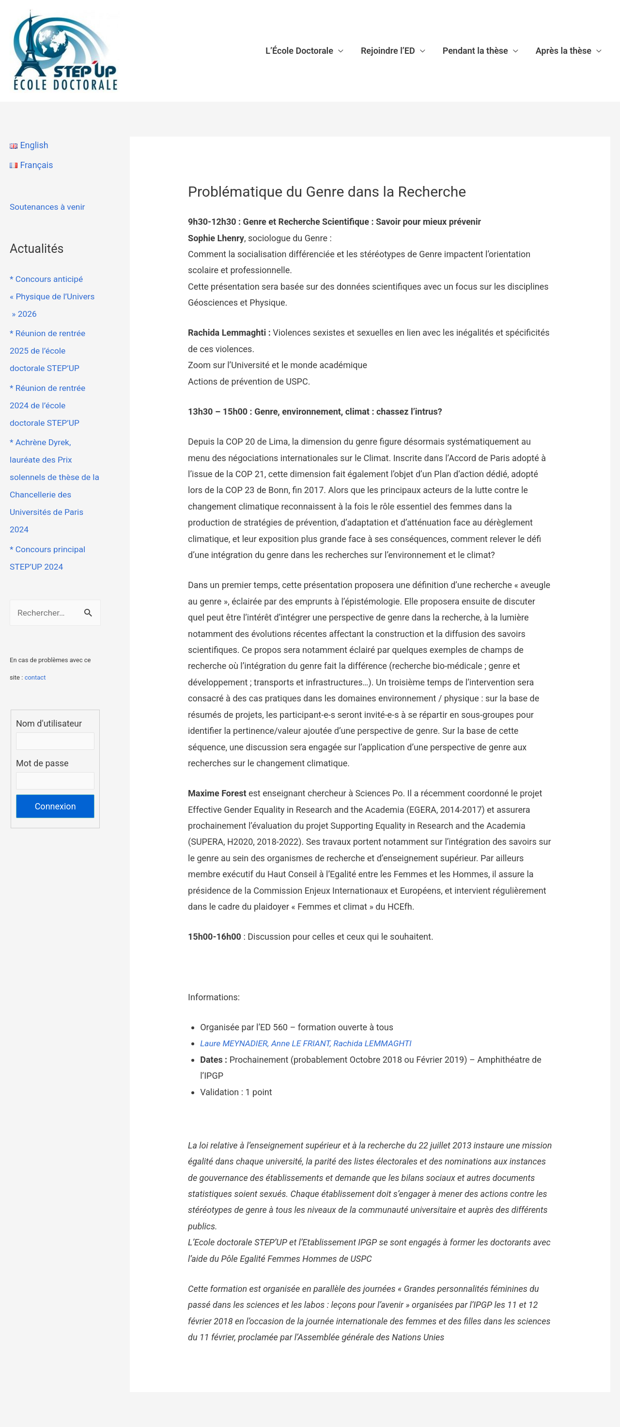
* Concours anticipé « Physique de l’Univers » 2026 (54, 296)
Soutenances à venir (49, 207)
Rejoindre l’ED (388, 51)
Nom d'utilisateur (49, 724)
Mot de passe (42, 764)
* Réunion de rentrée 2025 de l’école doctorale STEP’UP (49, 350)
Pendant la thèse (475, 51)
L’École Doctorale (299, 51)
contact (35, 678)
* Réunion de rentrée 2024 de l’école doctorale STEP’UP (49, 405)
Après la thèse (563, 51)
